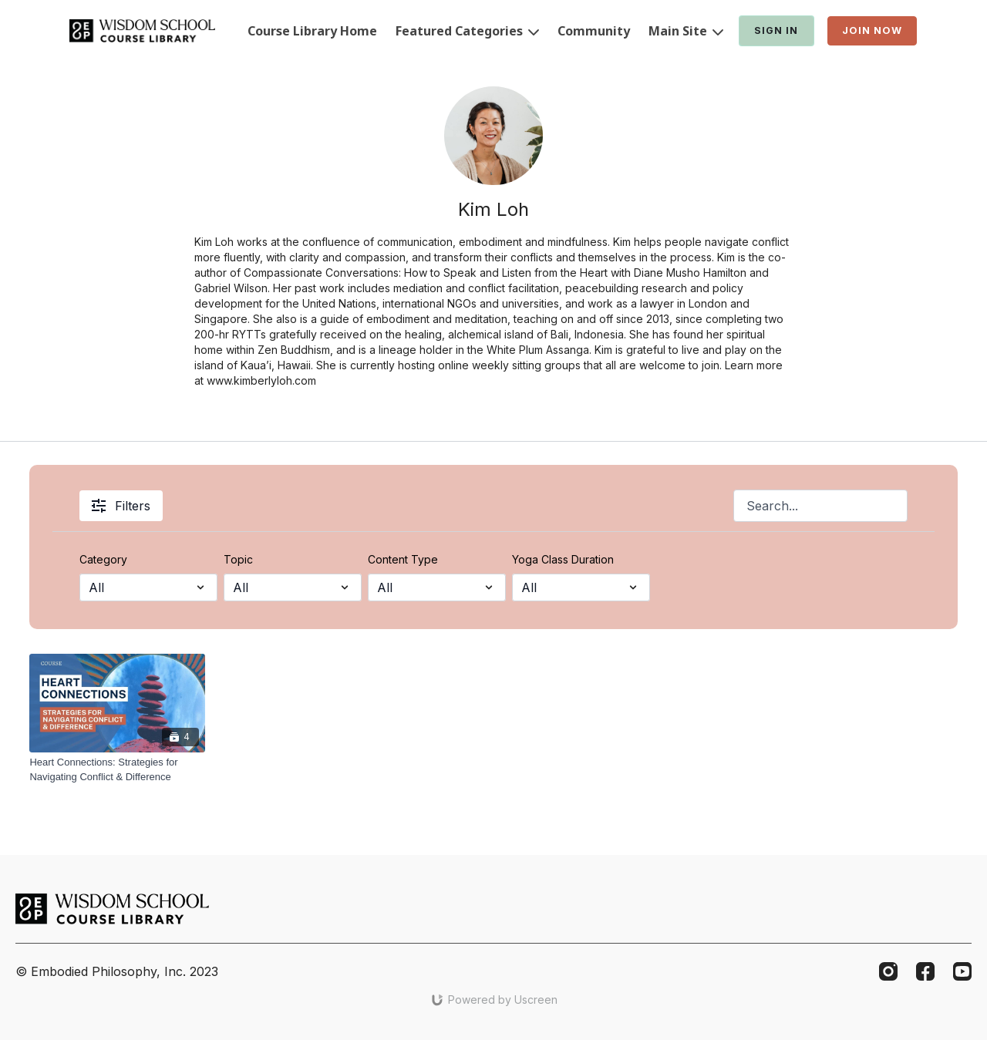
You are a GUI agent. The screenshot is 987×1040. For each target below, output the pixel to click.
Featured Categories (467, 30)
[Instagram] (888, 971)
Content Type (403, 559)
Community (594, 30)
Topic (238, 559)
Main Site (685, 30)
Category (103, 559)
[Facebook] (925, 971)
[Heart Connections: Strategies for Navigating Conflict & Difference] (117, 770)
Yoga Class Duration (563, 559)
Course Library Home (312, 30)
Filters (121, 505)
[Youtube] (962, 971)
